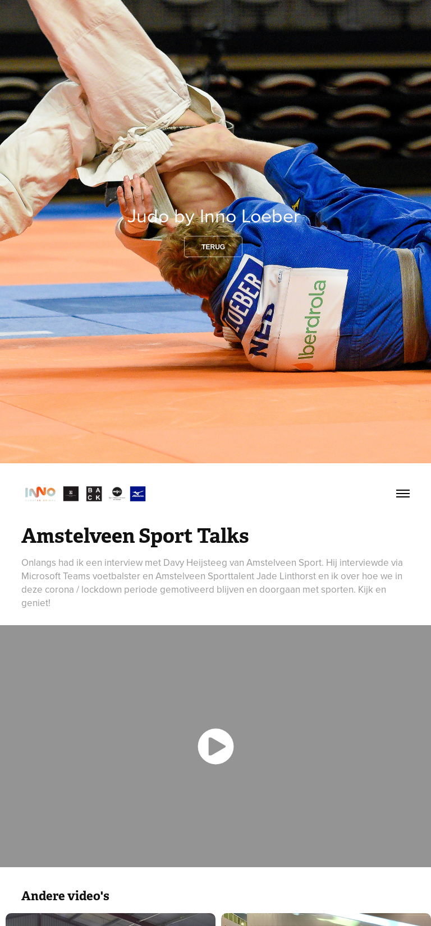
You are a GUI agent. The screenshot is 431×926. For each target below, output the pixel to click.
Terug (213, 247)
